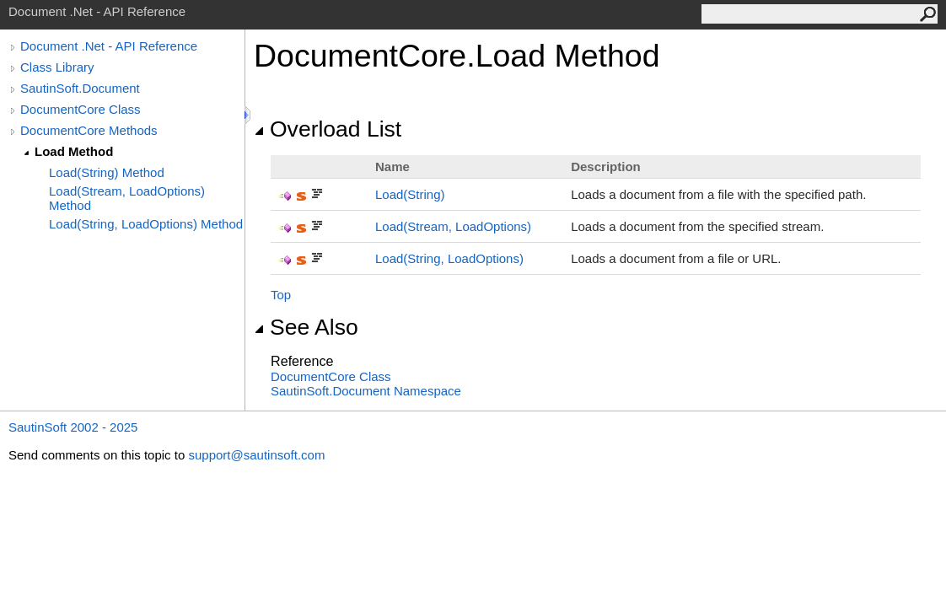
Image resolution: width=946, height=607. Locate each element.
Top (281, 294)
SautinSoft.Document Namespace (366, 391)
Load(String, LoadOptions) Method (146, 224)
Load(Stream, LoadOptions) (453, 226)
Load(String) (410, 194)
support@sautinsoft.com (256, 455)
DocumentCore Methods (89, 130)
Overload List (327, 129)
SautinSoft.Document (80, 88)
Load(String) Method (106, 172)
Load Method (74, 151)
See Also (306, 327)
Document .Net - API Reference (108, 46)
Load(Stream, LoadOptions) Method (127, 198)
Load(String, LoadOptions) (449, 258)
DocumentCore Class (80, 109)
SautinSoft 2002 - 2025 (72, 427)
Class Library (57, 67)
